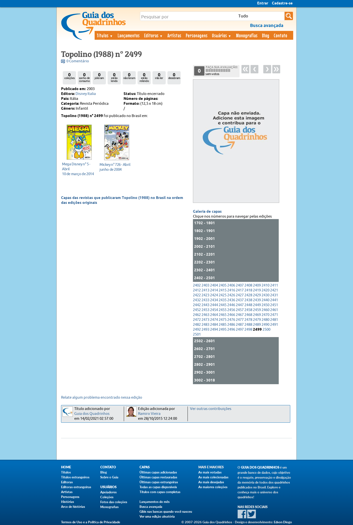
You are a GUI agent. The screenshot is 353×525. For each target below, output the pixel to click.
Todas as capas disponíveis (158, 487)
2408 (248, 285)
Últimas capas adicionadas (158, 472)
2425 (223, 295)
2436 (231, 300)
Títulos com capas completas (159, 492)
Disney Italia (86, 94)
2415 (223, 290)
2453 (205, 310)
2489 (257, 324)
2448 (248, 305)
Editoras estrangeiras (76, 487)
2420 (265, 290)
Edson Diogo (283, 522)
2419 (257, 290)
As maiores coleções (212, 487)
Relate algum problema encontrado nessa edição (101, 397)
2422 (197, 295)
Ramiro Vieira (149, 413)
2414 (214, 290)
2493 (205, 329)
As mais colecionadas (213, 477)
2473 (205, 319)
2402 (197, 285)
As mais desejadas (211, 482)
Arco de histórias (73, 507)
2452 (197, 310)
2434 (214, 300)
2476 (231, 319)
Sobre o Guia (109, 477)
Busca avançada (150, 507)
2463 (205, 315)
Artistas (174, 35)
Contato (280, 35)
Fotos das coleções (113, 502)
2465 (223, 315)
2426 (231, 295)
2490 (265, 324)
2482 (197, 324)
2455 (223, 310)
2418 (248, 290)
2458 (248, 310)
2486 (231, 324)
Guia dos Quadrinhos (92, 413)
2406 (231, 285)
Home (66, 467)
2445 (223, 305)
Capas (144, 467)
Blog (265, 35)
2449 (257, 305)
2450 (265, 305)
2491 (274, 324)
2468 (248, 315)
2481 (274, 319)
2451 (274, 305)
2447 (240, 305)
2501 (197, 334)
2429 (257, 295)
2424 (214, 295)
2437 (240, 300)
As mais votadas (210, 472)
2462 (197, 315)
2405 (223, 285)
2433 (205, 300)
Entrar (262, 3)
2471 (274, 315)
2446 (231, 305)
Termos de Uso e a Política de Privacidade (90, 522)
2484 (214, 324)
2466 (231, 315)
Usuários (222, 35)
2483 (205, 324)
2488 (248, 324)
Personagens (197, 35)
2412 (197, 290)
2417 (240, 290)
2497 (240, 329)
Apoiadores (108, 492)
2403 (205, 285)
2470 (265, 315)
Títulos (105, 35)
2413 (205, 290)
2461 (274, 310)
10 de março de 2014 (78, 169)
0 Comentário (77, 61)
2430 (265, 295)
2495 (223, 329)
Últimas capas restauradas (158, 477)
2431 (274, 295)
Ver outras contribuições (210, 409)
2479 (257, 319)
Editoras (153, 35)
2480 (265, 319)
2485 (223, 324)
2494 (214, 329)
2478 (248, 319)
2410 (265, 285)
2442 (197, 305)
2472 (197, 319)
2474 (214, 319)
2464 (214, 315)
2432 (197, 300)
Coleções (106, 497)
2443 (205, 305)
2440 (265, 300)
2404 (214, 285)
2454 (214, 310)
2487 (240, 324)
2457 (240, 310)
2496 (231, 329)
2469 (257, 315)
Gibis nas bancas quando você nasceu (165, 511)
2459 (257, 310)
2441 (274, 300)
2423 (205, 295)
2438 (248, 300)
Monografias (247, 35)
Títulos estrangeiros (75, 477)
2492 (197, 329)
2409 (257, 285)
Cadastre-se (282, 3)
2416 (231, 290)
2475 (223, 319)
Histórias (67, 502)
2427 (240, 295)
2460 (265, 310)
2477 (240, 319)
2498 (248, 329)
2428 (248, 295)
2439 (257, 300)
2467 (240, 315)
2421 (274, 290)
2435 (223, 300)
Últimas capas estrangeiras (158, 482)
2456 (231, 310)
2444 (214, 305)
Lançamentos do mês (154, 502)
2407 (240, 285)
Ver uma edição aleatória (157, 516)
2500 (266, 329)
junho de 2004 (115, 167)
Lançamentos (129, 35)
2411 (274, 285)
